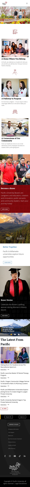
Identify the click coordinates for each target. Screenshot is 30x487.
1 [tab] (11, 334)
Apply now (22, 417)
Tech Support (11, 432)
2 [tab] (15, 334)
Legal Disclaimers (21, 483)
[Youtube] (15, 456)
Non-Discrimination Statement (15, 439)
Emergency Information (13, 429)
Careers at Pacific (12, 445)
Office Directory (11, 448)
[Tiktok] (20, 456)
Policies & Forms (12, 442)
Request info (8, 417)
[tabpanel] (15, 327)
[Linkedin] (24, 456)
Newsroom (10, 435)
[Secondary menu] (26, 3)
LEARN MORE (7, 262)
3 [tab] (18, 334)
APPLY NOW (5, 209)
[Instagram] (10, 456)
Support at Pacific (14, 424)
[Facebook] (5, 456)
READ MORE (5, 315)
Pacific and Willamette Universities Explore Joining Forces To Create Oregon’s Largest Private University (14, 392)
